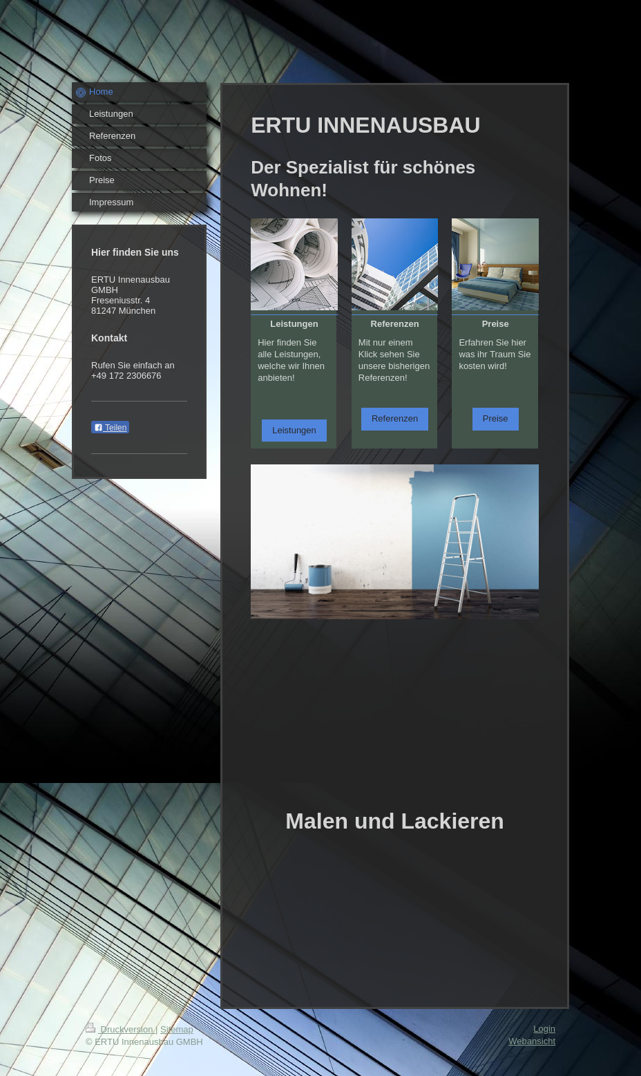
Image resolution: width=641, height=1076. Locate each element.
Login (544, 1028)
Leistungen (294, 430)
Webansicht (531, 1041)
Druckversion (120, 1029)
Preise (495, 418)
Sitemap (176, 1029)
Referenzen (395, 418)
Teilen (110, 428)
